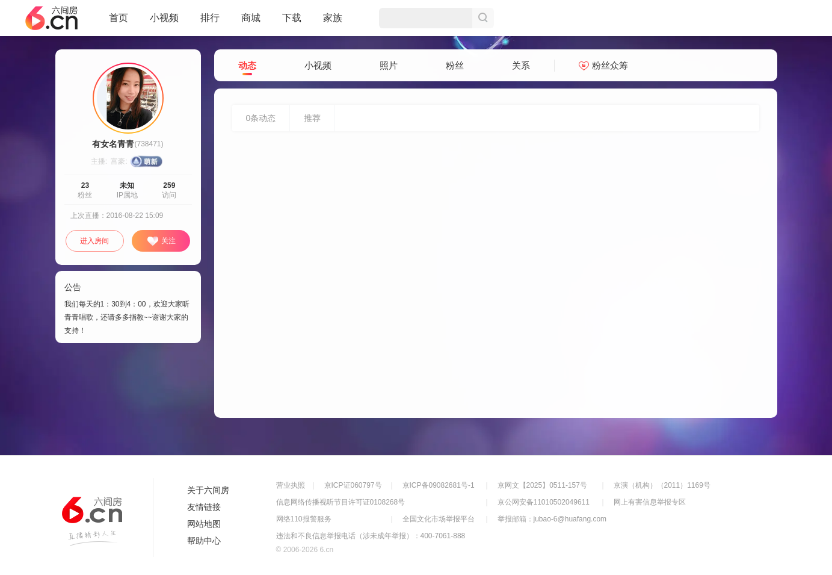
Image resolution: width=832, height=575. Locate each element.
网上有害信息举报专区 (650, 502)
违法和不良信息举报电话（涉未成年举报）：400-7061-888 (371, 536)
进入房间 (94, 241)
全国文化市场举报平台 (438, 519)
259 (169, 185)
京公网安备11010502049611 (544, 502)
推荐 (312, 118)
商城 (250, 23)
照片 (389, 65)
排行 (210, 18)
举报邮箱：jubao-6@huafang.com (552, 519)
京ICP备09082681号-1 (438, 485)
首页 (118, 23)
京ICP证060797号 (353, 485)
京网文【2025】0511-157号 (542, 485)
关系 (521, 65)
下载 (291, 18)
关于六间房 (208, 490)
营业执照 (290, 485)
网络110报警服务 (303, 519)
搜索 (483, 18)
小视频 (164, 23)
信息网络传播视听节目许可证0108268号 (340, 502)
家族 (332, 23)
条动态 (261, 118)
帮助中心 (204, 540)
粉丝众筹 (603, 65)
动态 (247, 66)
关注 (161, 241)
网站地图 (204, 524)
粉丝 (455, 65)
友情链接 (204, 507)
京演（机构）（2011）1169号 (662, 485)
